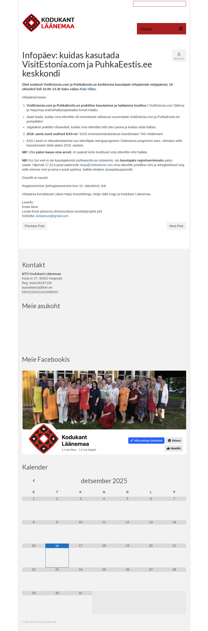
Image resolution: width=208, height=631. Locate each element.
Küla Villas (88, 89)
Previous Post (34, 226)
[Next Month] (174, 480)
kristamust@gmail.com (52, 216)
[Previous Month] (34, 480)
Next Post (176, 226)
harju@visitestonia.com (96, 165)
